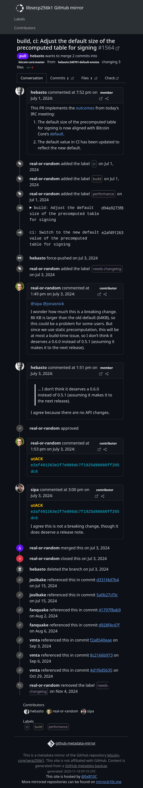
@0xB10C (89, 776)
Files (89, 78)
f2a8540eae (101, 640)
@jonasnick (53, 303)
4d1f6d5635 (101, 670)
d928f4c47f (109, 625)
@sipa (36, 303)
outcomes (85, 108)
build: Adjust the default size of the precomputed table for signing (64, 214)
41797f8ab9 (110, 609)
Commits (62, 78)
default (56, 134)
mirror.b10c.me (108, 781)
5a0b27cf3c (107, 594)
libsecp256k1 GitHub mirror (48, 8)
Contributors (25, 27)
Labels (19, 19)
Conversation (32, 78)
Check (111, 78)
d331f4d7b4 (107, 579)
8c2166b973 (101, 655)
